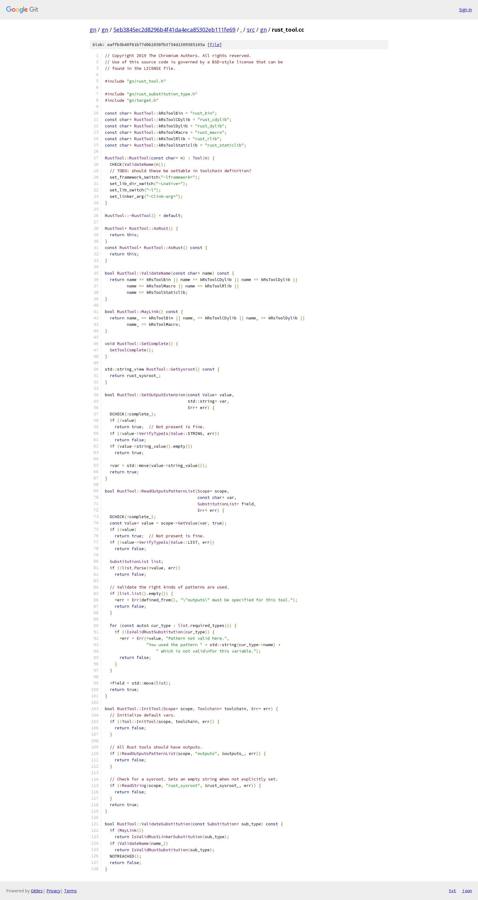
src (251, 29)
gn (93, 29)
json (467, 890)
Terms (70, 891)
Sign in (465, 9)
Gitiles (37, 891)
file (214, 44)
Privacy (53, 891)
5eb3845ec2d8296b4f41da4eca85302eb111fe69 (174, 29)
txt (452, 890)
